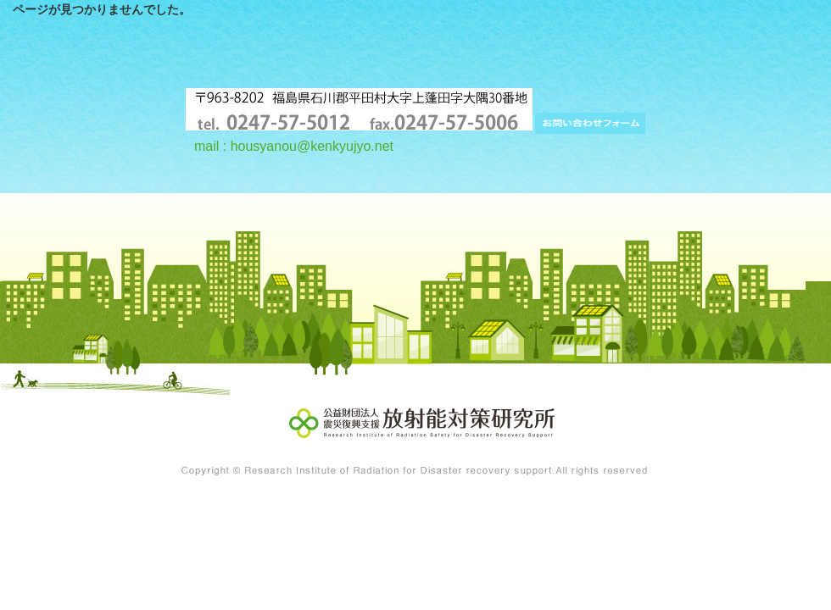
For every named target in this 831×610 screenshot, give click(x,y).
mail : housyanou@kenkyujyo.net (293, 146)
